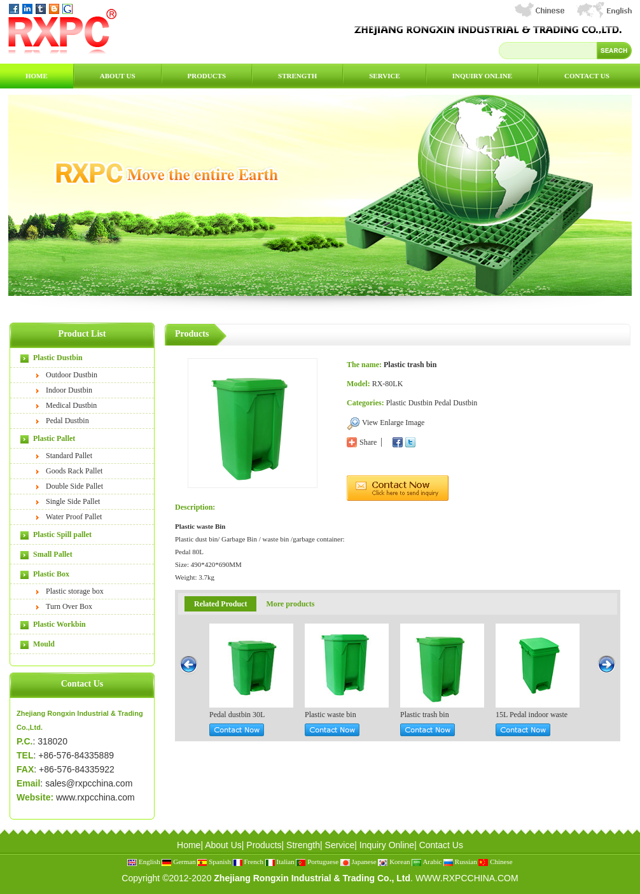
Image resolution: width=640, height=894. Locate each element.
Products (207, 76)
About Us (118, 76)
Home (36, 76)
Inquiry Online (482, 76)
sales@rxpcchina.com (88, 783)
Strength (297, 76)
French (248, 861)
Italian (280, 861)
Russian (460, 861)
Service (384, 76)
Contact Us (586, 76)
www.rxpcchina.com (95, 797)
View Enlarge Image (393, 422)
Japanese (358, 861)
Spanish (214, 861)
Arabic (427, 861)
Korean (394, 861)
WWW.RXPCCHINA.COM (466, 878)
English (143, 861)
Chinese (495, 861)
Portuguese (317, 861)
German (178, 861)
